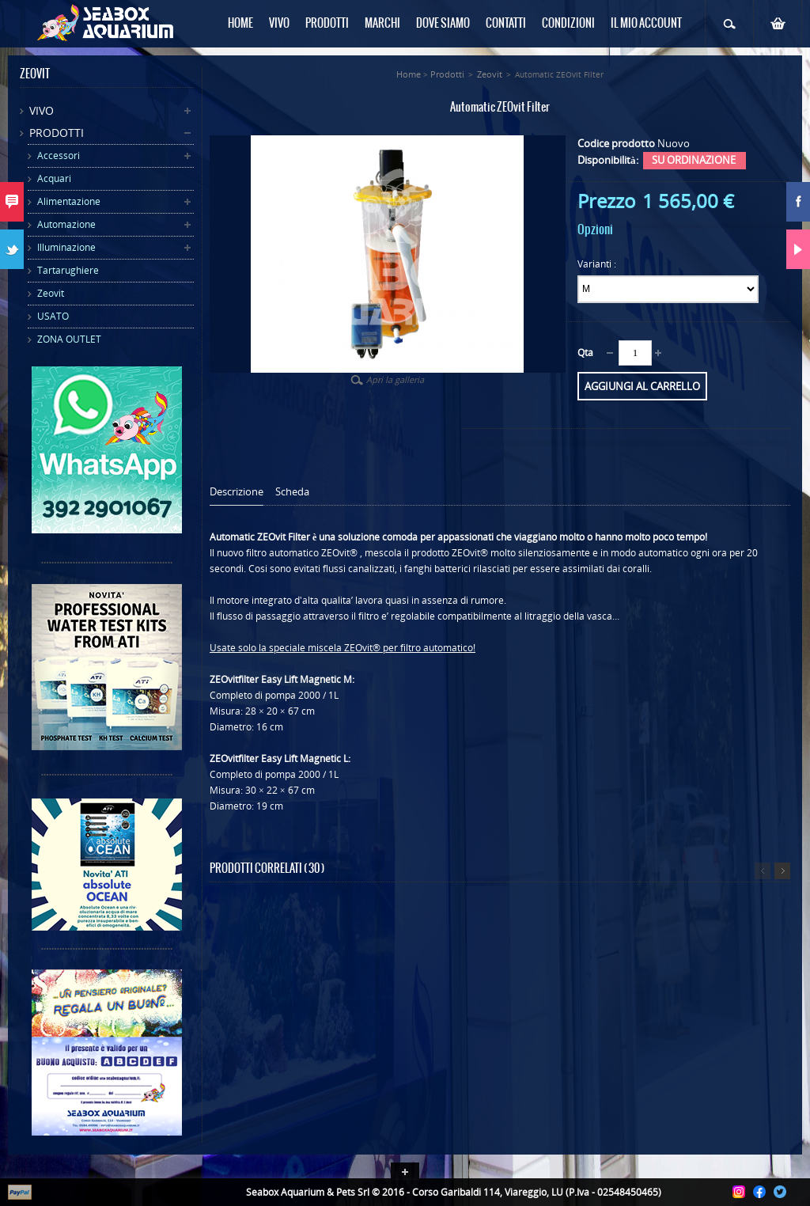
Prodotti (56, 132)
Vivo (41, 110)
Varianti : (598, 264)
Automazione (66, 224)
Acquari (54, 178)
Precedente (762, 871)
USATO (53, 316)
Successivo (782, 871)
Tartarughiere (68, 270)
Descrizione (236, 492)
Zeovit (50, 293)
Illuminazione (66, 247)
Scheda (292, 492)
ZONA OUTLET (69, 339)
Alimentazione (68, 201)
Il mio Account (646, 23)
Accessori (58, 155)
